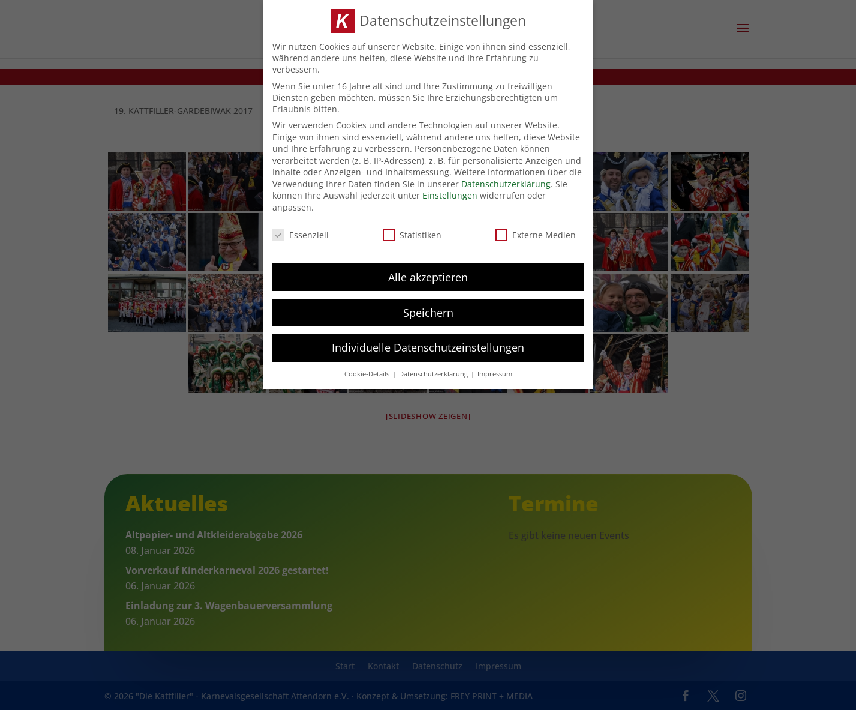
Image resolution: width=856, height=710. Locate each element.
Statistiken (412, 235)
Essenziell (300, 235)
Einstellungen (449, 195)
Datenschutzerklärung (506, 183)
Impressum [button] (494, 374)
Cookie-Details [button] (367, 374)
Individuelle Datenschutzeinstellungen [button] (428, 347)
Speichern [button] (428, 312)
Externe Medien (535, 235)
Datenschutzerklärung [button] (434, 374)
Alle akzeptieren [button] (428, 276)
